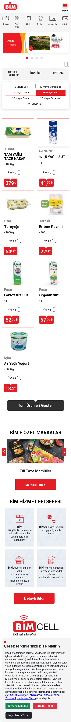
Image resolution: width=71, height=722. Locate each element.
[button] (27, 58)
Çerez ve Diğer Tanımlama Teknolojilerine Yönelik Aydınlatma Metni (32, 696)
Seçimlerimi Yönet (19, 715)
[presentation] (4, 452)
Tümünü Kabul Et (18, 705)
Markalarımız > (35, 484)
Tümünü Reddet (45, 705)
